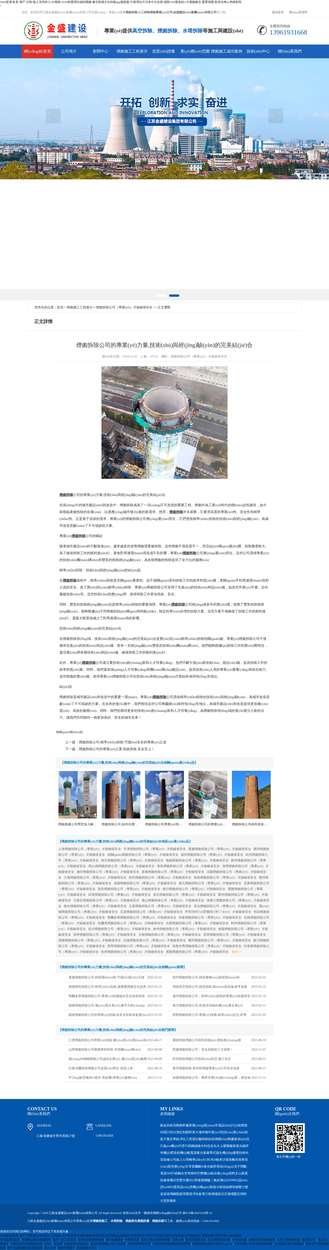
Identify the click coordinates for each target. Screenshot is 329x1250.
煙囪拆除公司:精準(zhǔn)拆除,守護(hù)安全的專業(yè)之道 (122, 742)
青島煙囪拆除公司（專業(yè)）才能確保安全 (188, 866)
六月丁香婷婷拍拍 (288, 1239)
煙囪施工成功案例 (226, 51)
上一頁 (53, 116)
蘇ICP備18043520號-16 (197, 1213)
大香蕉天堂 (132, 1239)
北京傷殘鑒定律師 (234, 1194)
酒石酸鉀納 (200, 1139)
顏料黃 (190, 1132)
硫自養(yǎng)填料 (222, 1173)
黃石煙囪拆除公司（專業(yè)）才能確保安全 (184, 894)
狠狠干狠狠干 (66, 1248)
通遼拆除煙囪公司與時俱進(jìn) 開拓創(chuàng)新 (206, 1040)
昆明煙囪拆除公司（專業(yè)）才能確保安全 (234, 934)
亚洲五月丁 (309, 1239)
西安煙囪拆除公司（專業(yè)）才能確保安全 (129, 889)
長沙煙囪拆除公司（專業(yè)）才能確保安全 (119, 929)
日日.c (48, 1243)
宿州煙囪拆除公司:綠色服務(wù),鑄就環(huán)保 (206, 977)
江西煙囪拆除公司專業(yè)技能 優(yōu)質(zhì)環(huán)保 (108, 1040)
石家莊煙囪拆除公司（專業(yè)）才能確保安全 (106, 900)
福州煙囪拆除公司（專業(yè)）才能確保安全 (212, 854)
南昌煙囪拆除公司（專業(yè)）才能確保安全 (225, 877)
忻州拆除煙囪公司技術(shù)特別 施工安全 (201, 1059)
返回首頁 (278, 12)
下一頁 (275, 116)
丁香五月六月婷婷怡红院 (26, 1243)
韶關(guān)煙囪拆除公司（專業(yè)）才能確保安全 (142, 854)
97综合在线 (240, 1239)
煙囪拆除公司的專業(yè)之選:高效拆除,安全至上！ (117, 749)
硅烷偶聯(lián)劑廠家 (222, 1139)
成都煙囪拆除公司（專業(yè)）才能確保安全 (145, 883)
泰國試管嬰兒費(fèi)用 (182, 1180)
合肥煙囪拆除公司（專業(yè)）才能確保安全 (197, 923)
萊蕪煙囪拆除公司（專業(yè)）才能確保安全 (173, 872)
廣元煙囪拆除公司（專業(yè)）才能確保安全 (210, 883)
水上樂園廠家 (226, 1146)
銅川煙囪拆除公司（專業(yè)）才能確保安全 (194, 889)
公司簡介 (69, 51)
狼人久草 (50, 1248)
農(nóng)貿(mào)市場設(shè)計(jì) (215, 1125)
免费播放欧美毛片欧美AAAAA (212, 1243)
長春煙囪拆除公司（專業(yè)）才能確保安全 (210, 917)
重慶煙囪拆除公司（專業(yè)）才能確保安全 (219, 849)
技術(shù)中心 (258, 51)
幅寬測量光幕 (196, 1153)
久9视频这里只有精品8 (289, 1243)
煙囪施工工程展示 (132, 51)
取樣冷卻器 (218, 1187)
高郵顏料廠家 (182, 1125)
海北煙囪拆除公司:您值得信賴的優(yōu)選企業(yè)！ (207, 1005)
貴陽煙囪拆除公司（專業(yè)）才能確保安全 (89, 940)
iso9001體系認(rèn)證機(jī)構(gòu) (186, 1187)
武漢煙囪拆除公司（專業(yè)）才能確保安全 (119, 894)
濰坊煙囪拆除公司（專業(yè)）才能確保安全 (108, 872)
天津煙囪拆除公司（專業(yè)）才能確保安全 (154, 849)
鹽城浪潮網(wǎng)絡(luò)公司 (163, 1213)
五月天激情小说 (195, 1239)
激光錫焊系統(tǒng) (217, 1166)
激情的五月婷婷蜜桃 (262, 1239)
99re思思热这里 (10, 1239)
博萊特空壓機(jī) (198, 1173)
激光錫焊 (242, 1146)
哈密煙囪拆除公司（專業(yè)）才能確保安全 (132, 951)
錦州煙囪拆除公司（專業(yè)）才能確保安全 (160, 877)
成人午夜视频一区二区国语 (108, 1243)
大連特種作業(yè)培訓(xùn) (214, 1132)
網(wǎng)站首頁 (37, 51)
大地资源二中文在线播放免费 (253, 1243)
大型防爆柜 (168, 1200)
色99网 (58, 1243)
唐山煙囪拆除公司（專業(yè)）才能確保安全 (173, 900)
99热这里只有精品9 (76, 1243)
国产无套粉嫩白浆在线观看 (25, 1248)
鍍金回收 (166, 1125)
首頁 (60, 307)
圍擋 (189, 1194)
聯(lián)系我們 (298, 12)
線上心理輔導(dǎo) (189, 1159)
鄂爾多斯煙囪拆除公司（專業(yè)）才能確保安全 (142, 917)
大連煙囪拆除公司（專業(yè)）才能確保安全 (95, 877)
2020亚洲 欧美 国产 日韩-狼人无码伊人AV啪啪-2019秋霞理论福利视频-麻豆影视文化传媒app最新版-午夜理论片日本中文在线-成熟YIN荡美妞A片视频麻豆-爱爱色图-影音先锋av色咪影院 (120, 2)
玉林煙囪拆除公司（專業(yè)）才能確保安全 (169, 934)
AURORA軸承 (212, 1159)
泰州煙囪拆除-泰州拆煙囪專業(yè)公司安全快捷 (205, 1068)
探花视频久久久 (87, 1248)
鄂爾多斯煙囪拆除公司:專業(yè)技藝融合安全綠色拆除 (107, 996)
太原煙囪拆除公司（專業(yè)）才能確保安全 (160, 906)
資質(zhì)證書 (163, 51)
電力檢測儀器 (211, 1194)
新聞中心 (100, 51)
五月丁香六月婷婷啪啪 (156, 1239)
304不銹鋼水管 (177, 1173)
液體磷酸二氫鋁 (209, 1180)
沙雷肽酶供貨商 (233, 1159)
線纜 (229, 1187)
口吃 (170, 1132)
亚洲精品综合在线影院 (36, 1239)
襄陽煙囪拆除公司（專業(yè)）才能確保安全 (197, 951)
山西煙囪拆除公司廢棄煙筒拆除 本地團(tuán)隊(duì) (105, 1049)
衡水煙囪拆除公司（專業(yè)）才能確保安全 (95, 906)
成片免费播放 (115, 1239)
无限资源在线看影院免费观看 (172, 1243)
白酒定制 (179, 1132)
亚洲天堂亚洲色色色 (91, 1239)
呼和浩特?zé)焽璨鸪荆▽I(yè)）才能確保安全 (218, 912)
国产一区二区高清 (64, 1239)
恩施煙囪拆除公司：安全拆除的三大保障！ (202, 1049)
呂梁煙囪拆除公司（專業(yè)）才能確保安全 (151, 912)
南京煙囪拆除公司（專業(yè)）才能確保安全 (132, 860)
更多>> (237, 951)
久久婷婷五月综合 (219, 1239)
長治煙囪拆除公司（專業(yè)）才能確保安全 (225, 906)
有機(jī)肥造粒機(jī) (173, 1153)
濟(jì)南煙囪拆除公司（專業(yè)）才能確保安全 (121, 866)
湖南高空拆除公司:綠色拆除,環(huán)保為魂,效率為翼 (209, 986)
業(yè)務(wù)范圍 (195, 51)
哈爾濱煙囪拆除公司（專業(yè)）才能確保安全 (131, 923)
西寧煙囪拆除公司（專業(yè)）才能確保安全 (138, 946)
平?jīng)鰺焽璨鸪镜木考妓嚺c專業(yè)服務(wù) (103, 1077)
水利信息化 (209, 1146)
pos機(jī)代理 (176, 1146)
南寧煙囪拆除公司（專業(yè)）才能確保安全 (104, 934)
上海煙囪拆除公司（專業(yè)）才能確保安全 (89, 849)
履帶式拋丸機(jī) (217, 1153)
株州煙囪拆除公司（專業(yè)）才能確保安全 (184, 929)
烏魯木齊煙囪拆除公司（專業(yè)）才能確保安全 (206, 946)
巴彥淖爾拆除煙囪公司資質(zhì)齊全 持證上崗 (101, 1068)
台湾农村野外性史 (139, 1243)
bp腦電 (234, 1153)
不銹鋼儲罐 (193, 1146)
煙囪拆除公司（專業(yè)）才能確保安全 (124, 307)
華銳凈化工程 (182, 1139)
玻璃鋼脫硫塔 (176, 1194)
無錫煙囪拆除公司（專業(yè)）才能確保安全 (197, 860)
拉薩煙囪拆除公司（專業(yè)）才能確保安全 (154, 940)
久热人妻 (178, 1239)
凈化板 (197, 1194)
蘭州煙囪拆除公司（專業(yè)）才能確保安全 (219, 940)
